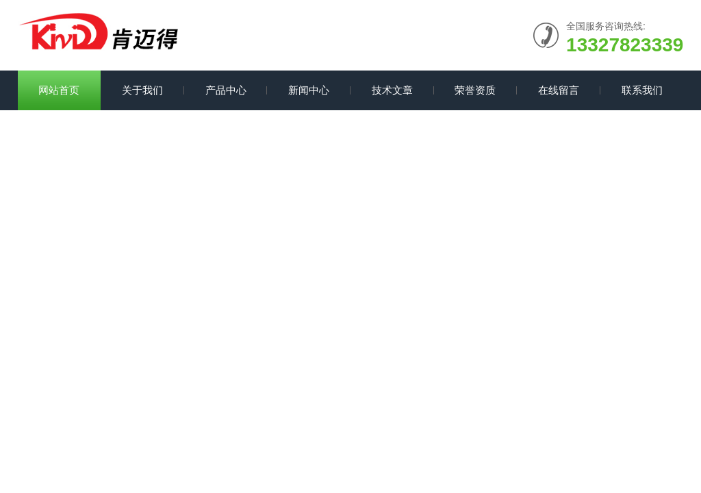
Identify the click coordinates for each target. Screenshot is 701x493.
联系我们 (642, 90)
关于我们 (142, 90)
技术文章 (392, 90)
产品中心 (225, 90)
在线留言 (558, 90)
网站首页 (58, 90)
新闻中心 (308, 90)
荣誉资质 (475, 90)
